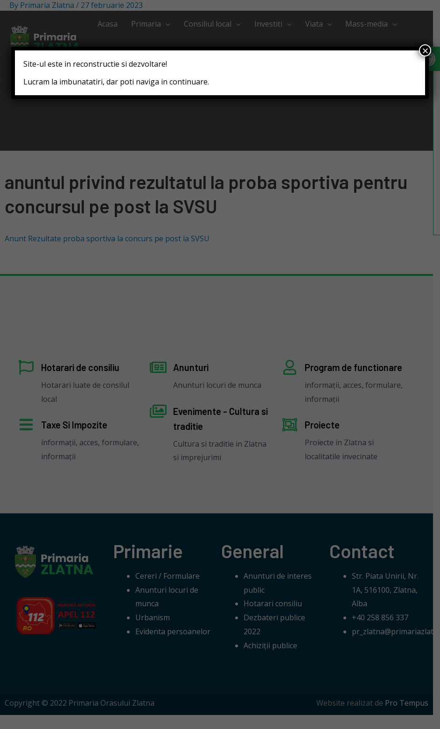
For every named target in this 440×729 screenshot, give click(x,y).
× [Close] (425, 50)
